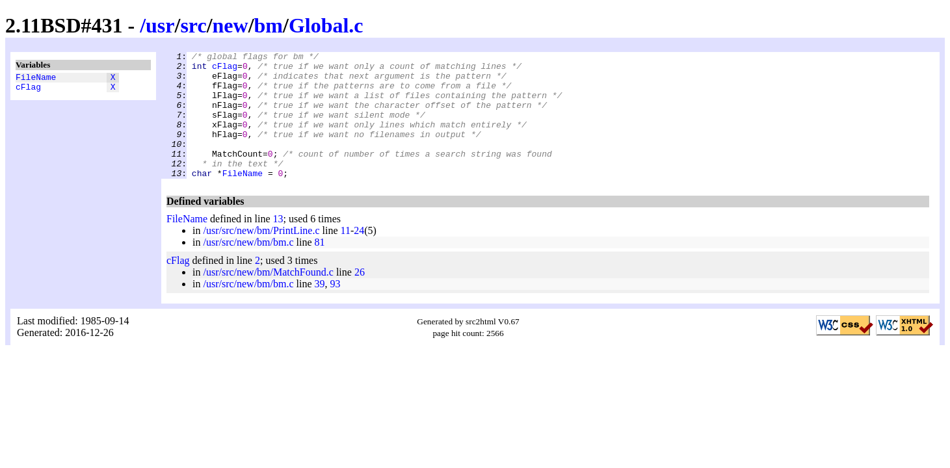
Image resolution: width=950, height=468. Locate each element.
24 (359, 255)
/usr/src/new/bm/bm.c (248, 267)
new (230, 25)
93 (335, 309)
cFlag (28, 90)
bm (268, 25)
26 (359, 297)
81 (320, 267)
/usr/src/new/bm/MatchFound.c (268, 297)
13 (278, 244)
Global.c (326, 25)
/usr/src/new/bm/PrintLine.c (261, 255)
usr (160, 25)
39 (320, 309)
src (193, 25)
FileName (36, 78)
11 (345, 255)
